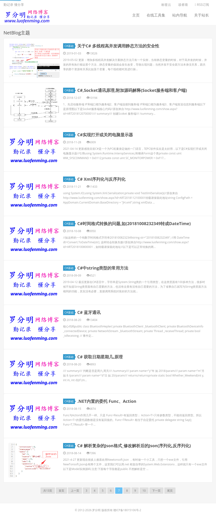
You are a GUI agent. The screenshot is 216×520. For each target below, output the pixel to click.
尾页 (170, 491)
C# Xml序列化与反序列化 (101, 179)
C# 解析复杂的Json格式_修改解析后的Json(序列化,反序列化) (134, 445)
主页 (136, 15)
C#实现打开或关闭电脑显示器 (105, 134)
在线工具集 (156, 15)
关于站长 (201, 15)
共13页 (47, 491)
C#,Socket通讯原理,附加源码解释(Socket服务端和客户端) (132, 90)
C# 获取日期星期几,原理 (100, 357)
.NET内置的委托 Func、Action (106, 401)
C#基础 (69, 46)
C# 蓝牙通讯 (89, 312)
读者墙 (183, 4)
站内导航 (179, 15)
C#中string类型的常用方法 (102, 268)
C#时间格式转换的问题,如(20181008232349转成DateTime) (134, 223)
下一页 (156, 491)
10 (144, 491)
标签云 (166, 4)
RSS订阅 (202, 4)
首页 (61, 491)
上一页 (75, 491)
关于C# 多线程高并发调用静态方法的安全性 (118, 46)
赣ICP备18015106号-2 (127, 510)
